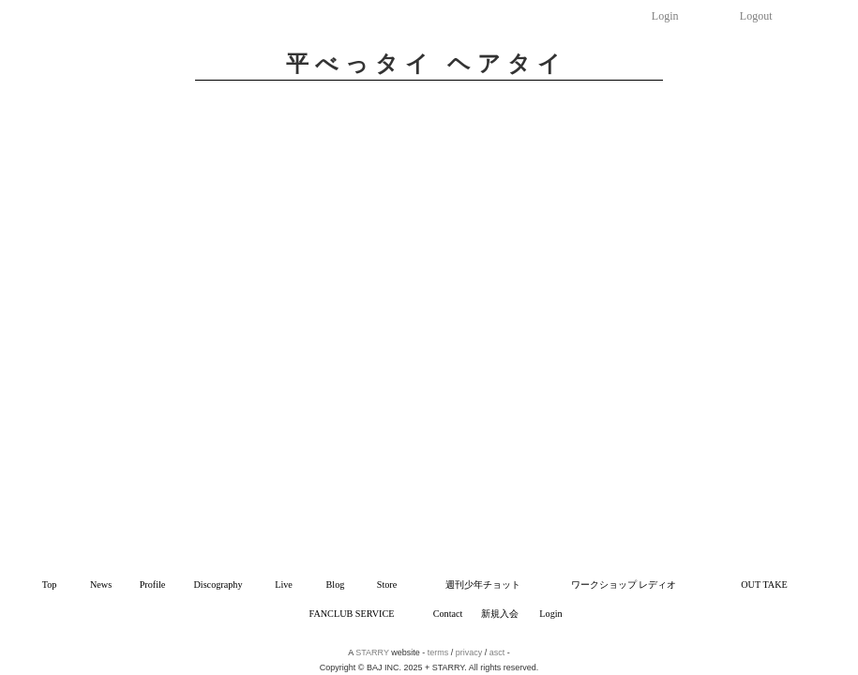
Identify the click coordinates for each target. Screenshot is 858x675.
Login (665, 15)
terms (438, 652)
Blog (335, 584)
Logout (756, 15)
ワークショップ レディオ (624, 584)
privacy (469, 652)
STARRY (372, 652)
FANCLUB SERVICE (352, 613)
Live (284, 584)
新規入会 (500, 613)
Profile (153, 584)
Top (49, 584)
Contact (448, 613)
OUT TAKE (764, 584)
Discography (217, 584)
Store (387, 584)
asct (497, 652)
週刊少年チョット (482, 584)
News (101, 584)
